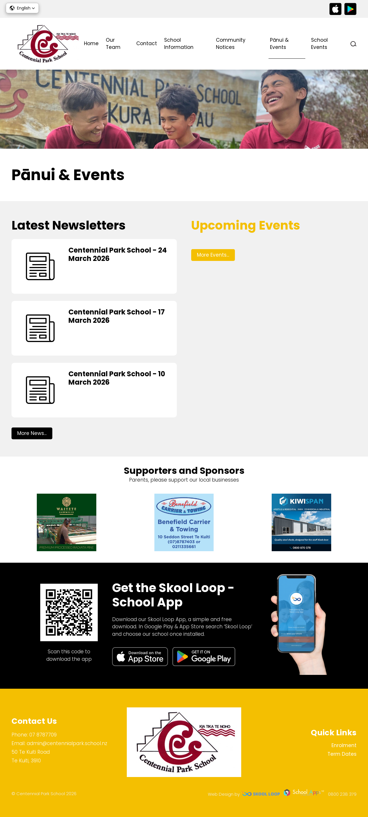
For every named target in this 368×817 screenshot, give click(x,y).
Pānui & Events (279, 44)
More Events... (213, 254)
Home (91, 43)
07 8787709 (43, 734)
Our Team (113, 44)
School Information (178, 44)
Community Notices (231, 44)
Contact (146, 43)
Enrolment (343, 745)
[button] (22, 8)
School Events (319, 44)
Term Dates (341, 754)
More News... (32, 433)
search (353, 44)
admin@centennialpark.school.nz (67, 743)
